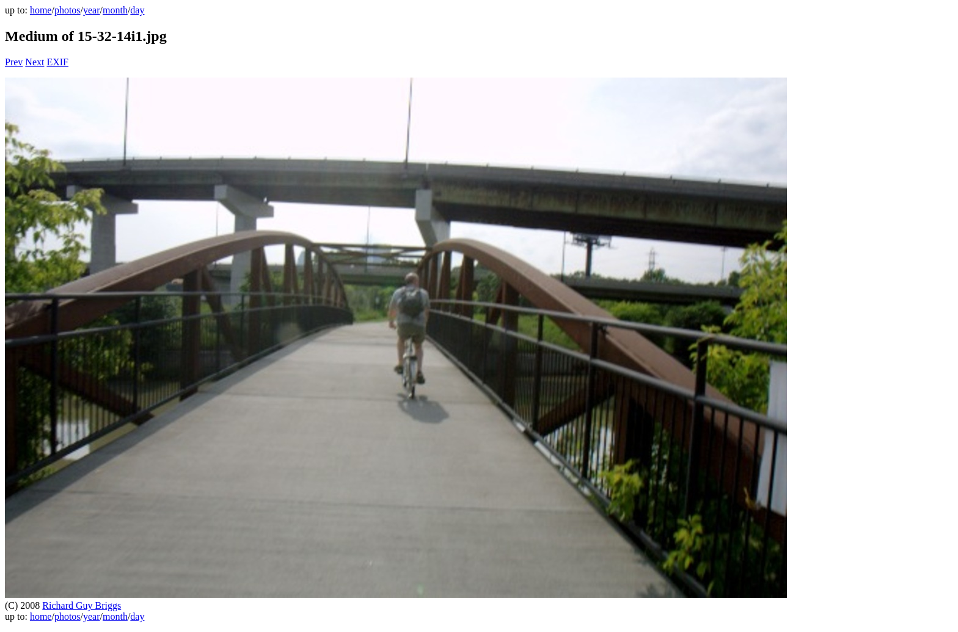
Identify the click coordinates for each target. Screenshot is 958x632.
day (137, 10)
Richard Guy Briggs (81, 605)
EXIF (57, 62)
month (115, 10)
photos (67, 10)
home (41, 10)
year (91, 10)
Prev (14, 62)
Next (34, 62)
